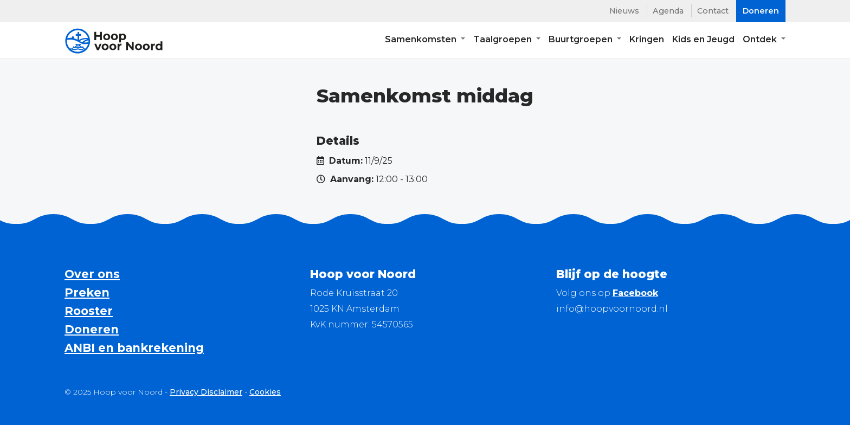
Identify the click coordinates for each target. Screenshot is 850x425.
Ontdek (761, 41)
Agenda (668, 11)
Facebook (635, 293)
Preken (87, 292)
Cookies (265, 392)
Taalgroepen (503, 41)
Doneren (92, 329)
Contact (713, 11)
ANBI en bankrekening (134, 348)
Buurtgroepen (582, 41)
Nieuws (624, 11)
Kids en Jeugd (703, 41)
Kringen (646, 41)
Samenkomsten (422, 41)
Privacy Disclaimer (206, 392)
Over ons (92, 274)
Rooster (89, 311)
